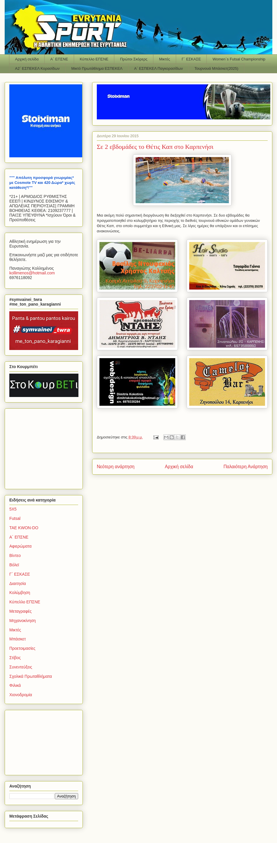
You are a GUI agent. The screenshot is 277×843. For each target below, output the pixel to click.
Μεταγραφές (20, 611)
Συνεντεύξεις (20, 667)
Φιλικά (15, 685)
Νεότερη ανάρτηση (115, 466)
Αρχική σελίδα (27, 59)
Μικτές (164, 59)
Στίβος (15, 657)
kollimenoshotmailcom (32, 273)
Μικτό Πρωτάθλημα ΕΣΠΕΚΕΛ (96, 68)
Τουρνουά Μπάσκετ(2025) (216, 68)
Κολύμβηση (19, 592)
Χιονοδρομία (20, 694)
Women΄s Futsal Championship (239, 59)
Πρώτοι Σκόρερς (134, 59)
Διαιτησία (17, 583)
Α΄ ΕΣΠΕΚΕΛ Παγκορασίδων (158, 68)
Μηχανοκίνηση (22, 620)
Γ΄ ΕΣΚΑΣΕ (191, 59)
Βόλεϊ (14, 564)
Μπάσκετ (17, 639)
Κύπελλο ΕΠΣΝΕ (94, 59)
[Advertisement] (45, 447)
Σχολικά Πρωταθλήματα (30, 676)
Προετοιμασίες (22, 648)
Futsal (14, 518)
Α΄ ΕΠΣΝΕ (59, 59)
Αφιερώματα (20, 546)
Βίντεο (15, 555)
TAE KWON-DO (23, 527)
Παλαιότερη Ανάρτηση (245, 466)
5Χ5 (13, 509)
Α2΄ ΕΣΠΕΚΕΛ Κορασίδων (37, 68)
